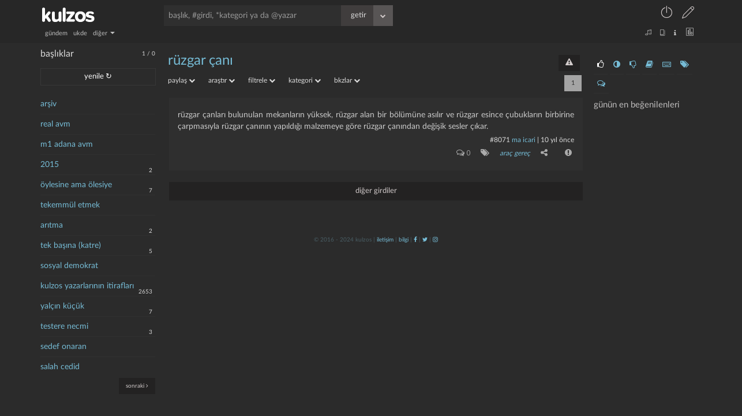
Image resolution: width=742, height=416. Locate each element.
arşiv (48, 104)
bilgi (404, 240)
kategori (304, 80)
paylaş (181, 80)
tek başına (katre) (70, 246)
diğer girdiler (376, 191)
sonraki (137, 385)
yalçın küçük (62, 306)
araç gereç (515, 153)
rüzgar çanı (200, 61)
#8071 (500, 139)
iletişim (385, 240)
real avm (55, 124)
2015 (49, 165)
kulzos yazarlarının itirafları (87, 286)
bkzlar (347, 80)
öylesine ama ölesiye (76, 185)
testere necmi (64, 326)
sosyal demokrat (69, 266)
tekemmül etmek (70, 205)
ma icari (523, 139)
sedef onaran (63, 347)
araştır (221, 80)
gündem (56, 33)
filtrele (261, 80)
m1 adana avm (66, 144)
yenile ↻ (98, 76)
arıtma (51, 225)
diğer (104, 33)
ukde (80, 33)
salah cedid (60, 367)
